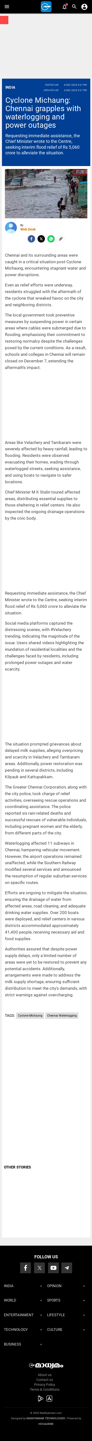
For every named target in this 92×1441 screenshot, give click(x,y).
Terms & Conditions (44, 1389)
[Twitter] (41, 239)
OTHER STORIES (17, 1167)
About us (45, 1375)
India (10, 87)
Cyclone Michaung (30, 1015)
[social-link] (61, 239)
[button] (6, 6)
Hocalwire (46, 1424)
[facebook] (31, 239)
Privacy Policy (44, 1385)
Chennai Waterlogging (62, 1015)
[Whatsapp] (51, 239)
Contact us (44, 1380)
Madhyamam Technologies (45, 1418)
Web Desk (28, 229)
